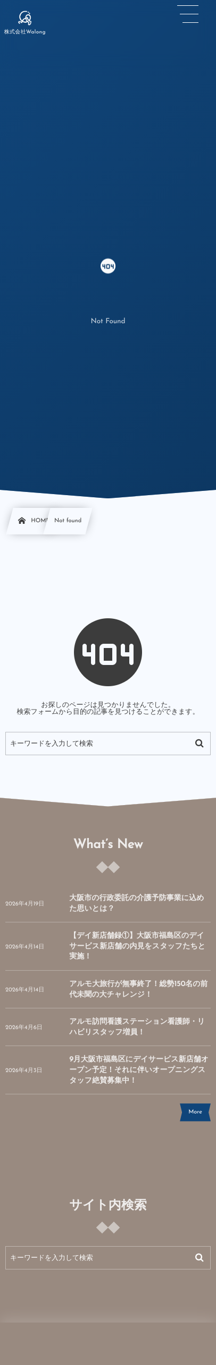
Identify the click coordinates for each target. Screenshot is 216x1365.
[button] (187, 14)
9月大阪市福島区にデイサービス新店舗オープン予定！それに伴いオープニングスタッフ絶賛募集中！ (139, 1074)
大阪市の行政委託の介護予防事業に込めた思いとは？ (136, 908)
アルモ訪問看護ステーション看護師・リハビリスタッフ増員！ (137, 1032)
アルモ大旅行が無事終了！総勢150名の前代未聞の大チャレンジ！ (138, 994)
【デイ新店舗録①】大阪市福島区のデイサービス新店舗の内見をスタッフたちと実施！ (137, 951)
